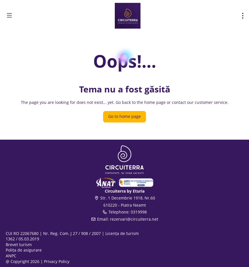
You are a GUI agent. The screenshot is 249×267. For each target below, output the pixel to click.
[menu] (242, 15)
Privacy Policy (56, 261)
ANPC (11, 255)
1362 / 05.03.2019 (22, 239)
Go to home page (124, 116)
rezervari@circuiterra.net (134, 219)
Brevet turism (19, 244)
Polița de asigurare (24, 250)
